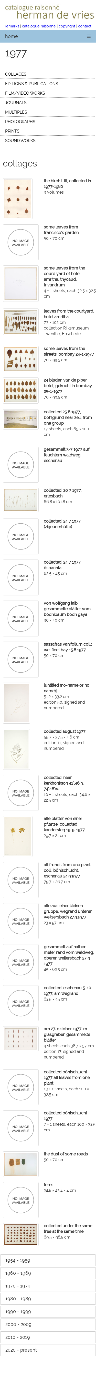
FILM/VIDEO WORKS (25, 93)
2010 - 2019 (17, 1337)
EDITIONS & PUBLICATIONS (31, 83)
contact (84, 26)
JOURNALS (16, 102)
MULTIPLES (16, 112)
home (11, 36)
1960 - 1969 (18, 1273)
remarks (12, 26)
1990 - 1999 (18, 1311)
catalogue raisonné (39, 26)
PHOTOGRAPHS (20, 121)
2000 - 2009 (18, 1324)
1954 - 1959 (17, 1260)
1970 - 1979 (17, 1286)
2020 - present (21, 1350)
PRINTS (12, 131)
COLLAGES (15, 74)
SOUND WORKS (20, 140)
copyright (67, 26)
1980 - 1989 (18, 1298)
